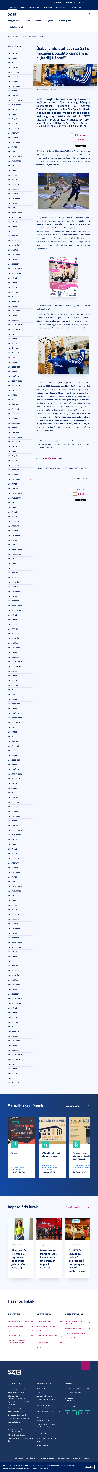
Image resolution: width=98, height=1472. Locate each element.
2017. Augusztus (14, 554)
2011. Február (13, 919)
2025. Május (12, 119)
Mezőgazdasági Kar (14, 1422)
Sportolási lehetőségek (73, 1328)
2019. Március (13, 465)
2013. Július (12, 783)
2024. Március (13, 184)
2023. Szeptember (15, 212)
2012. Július (12, 839)
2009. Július (12, 1008)
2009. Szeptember (15, 999)
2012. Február (13, 863)
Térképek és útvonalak (70, 1399)
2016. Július (12, 615)
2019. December (14, 423)
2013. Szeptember (15, 774)
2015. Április (13, 685)
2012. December (14, 816)
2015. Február (13, 694)
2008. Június (12, 1069)
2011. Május (12, 905)
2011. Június (12, 900)
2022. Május (12, 287)
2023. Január (13, 250)
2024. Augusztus (14, 161)
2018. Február (13, 526)
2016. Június (12, 619)
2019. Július (12, 446)
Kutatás (38, 20)
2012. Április (13, 853)
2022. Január (13, 306)
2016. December (14, 591)
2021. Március (13, 353)
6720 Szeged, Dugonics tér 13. (79, 1389)
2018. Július (12, 503)
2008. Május (12, 1078)
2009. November (14, 989)
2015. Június (12, 676)
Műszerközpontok (65, 20)
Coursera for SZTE (14, 1335)
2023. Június (12, 226)
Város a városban (71, 1338)
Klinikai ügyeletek (42, 1445)
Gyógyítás (49, 20)
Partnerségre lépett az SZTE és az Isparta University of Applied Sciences (48, 1258)
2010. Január (13, 980)
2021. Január (13, 362)
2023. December (14, 198)
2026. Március (13, 72)
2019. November (14, 428)
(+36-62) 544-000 (75, 1392)
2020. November (14, 371)
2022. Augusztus (14, 273)
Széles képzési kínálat (43, 1321)
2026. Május (12, 63)
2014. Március (13, 746)
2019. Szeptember (15, 437)
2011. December (14, 872)
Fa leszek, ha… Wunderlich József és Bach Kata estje (82, 1155)
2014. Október (13, 713)
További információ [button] (40, 1468)
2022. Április (13, 292)
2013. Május (12, 793)
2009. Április (13, 1022)
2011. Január (13, 924)
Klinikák (39, 1442)
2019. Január (13, 474)
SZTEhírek (23, 36)
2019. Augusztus (14, 442)
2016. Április (13, 629)
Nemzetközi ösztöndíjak (16, 1326)
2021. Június (12, 339)
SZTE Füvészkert (42, 1342)
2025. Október (13, 95)
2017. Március (13, 577)
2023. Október (13, 208)
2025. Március (13, 128)
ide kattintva (50, 458)
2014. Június (12, 732)
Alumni (74, 7)
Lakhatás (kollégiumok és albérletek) (74, 1322)
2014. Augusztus (14, 722)
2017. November (14, 540)
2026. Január (13, 81)
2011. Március (13, 914)
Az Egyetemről (13, 20)
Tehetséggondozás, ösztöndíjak (18, 1321)
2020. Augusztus (14, 386)
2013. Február (13, 807)
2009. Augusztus (14, 1003)
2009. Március (13, 1027)
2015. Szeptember (15, 662)
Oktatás (27, 20)
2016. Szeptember (15, 605)
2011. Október (13, 882)
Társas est (15, 1152)
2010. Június (12, 956)
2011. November (14, 877)
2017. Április (13, 573)
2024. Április (13, 180)
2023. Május (12, 231)
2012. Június (12, 844)
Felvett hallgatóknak (35, 7)
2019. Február (13, 470)
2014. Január (13, 755)
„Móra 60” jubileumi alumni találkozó (51, 1154)
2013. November (14, 765)
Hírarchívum (31, 36)
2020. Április (13, 404)
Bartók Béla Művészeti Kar (17, 1392)
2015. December (14, 648)
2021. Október (13, 320)
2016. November (14, 596)
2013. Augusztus (14, 779)
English (81, 3)
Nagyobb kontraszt (89, 2)
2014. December (14, 704)
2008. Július (12, 1064)
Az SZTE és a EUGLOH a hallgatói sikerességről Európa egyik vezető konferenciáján (77, 1260)
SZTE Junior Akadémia (43, 1331)
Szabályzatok (40, 1392)
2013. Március (13, 802)
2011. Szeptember (15, 886)
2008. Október (13, 1050)
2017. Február (13, 582)
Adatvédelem (70, 3)
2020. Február (13, 414)
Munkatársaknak (60, 7)
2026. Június (12, 58)
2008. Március (13, 1083)
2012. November (14, 821)
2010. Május (12, 961)
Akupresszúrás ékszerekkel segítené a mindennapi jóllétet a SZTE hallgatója (20, 1258)
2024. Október (13, 152)
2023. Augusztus (14, 217)
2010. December (14, 928)
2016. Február (13, 638)
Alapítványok (40, 1389)
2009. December (14, 985)
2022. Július (12, 278)
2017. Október (13, 545)
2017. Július (12, 559)
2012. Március (13, 858)
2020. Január (13, 418)
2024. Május (12, 175)
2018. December (14, 479)
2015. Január (13, 699)
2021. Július (12, 334)
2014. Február (13, 751)
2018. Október (13, 488)
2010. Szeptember (15, 942)
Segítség (87, 1458)
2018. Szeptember (15, 493)
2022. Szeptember (15, 269)
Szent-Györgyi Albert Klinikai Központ (49, 1438)
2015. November (14, 652)
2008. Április (13, 1073)
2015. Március (13, 690)
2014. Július (12, 727)
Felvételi (23, 7)
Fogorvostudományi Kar (16, 1408)
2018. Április (13, 517)
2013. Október (13, 769)
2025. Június (12, 114)
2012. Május (12, 849)
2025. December (14, 86)
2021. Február (40, 36)
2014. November (14, 708)
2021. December (14, 311)
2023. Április (13, 236)
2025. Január (13, 138)
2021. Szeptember (15, 325)
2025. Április (13, 123)
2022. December (14, 254)
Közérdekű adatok (63, 1458)
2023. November (14, 203)
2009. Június (12, 1013)
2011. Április (13, 910)
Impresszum (77, 1458)
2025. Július (12, 109)
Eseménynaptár (73, 1105)
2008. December (14, 1041)
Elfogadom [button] (89, 1467)
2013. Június (12, 788)
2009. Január (13, 1036)
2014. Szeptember (15, 718)
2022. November (14, 259)
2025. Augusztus (14, 105)
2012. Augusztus (14, 835)
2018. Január (13, 531)
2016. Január (13, 643)
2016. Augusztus (14, 610)
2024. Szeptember (15, 156)
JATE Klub (39, 1347)
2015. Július (12, 671)
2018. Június (12, 507)
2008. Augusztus (14, 1059)
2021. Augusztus (14, 329)
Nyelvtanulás (12, 1331)
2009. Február (13, 1031)
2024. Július (12, 166)
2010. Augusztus (14, 947)
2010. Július (12, 952)
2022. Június (12, 283)
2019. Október (13, 432)
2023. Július (12, 222)
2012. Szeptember (15, 830)
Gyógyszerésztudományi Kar (17, 1415)
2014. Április (13, 741)
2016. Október (13, 601)
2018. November (14, 484)
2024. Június (12, 170)
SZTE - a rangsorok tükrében (46, 1326)
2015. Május (12, 680)
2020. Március (13, 409)
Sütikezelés (19, 1458)
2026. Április (13, 67)
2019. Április (13, 460)
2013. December (14, 760)
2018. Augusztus (14, 498)
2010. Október (13, 938)
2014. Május (12, 736)
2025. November (14, 91)
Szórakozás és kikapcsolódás (75, 1333)
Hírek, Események (16, 27)
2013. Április (13, 797)
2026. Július (12, 53)
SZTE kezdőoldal (12, 7)
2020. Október (13, 376)
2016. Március (13, 634)
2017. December (14, 535)
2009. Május (12, 1017)
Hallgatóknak (48, 7)
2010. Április (13, 966)
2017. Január (13, 587)
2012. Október (13, 825)
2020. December (14, 367)
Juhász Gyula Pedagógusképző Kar (19, 1418)
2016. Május (12, 624)
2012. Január (13, 868)
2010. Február (13, 975)
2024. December (14, 142)
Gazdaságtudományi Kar (16, 1411)
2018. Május (12, 512)
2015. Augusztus (14, 666)
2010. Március (13, 970)
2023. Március (13, 240)
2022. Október (13, 264)
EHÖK (38, 1417)
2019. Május (12, 456)
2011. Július (12, 896)
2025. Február (13, 133)
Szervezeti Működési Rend (45, 1396)
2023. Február (13, 245)
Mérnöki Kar (12, 1425)
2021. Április (13, 348)
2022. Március (13, 297)
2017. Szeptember (15, 549)
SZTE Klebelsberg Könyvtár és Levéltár (46, 1336)
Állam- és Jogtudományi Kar (17, 1389)
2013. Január (13, 811)
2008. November (14, 1045)
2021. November (14, 315)
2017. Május (12, 568)
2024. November (14, 147)
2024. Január (13, 194)
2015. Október (13, 657)
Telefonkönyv (57, 3)
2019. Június (12, 451)
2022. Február (13, 301)
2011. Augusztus (14, 891)
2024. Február (13, 189)
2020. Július (12, 390)
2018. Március (13, 521)
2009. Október (13, 994)
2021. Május (12, 343)
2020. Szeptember (15, 381)
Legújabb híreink (17, 1245)
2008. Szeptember (15, 1055)
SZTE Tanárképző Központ (16, 1435)
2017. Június (12, 563)
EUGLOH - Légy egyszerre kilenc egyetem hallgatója (16, 1341)
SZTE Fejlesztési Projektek (45, 1421)
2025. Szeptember (15, 100)
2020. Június (12, 395)
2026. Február (13, 77)
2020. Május (12, 400)
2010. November (14, 933)
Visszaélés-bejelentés (46, 1458)
